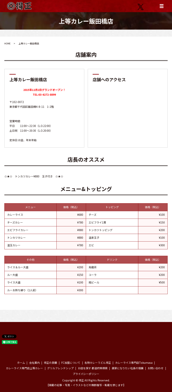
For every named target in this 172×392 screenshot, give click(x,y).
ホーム (21, 362)
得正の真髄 (50, 362)
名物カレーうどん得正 (97, 362)
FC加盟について (70, 362)
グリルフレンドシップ (60, 368)
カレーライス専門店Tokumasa (133, 362)
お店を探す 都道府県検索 (93, 368)
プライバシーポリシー (86, 374)
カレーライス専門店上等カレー (24, 368)
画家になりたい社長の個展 (128, 368)
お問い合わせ (155, 368)
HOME (7, 43)
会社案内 (34, 362)
